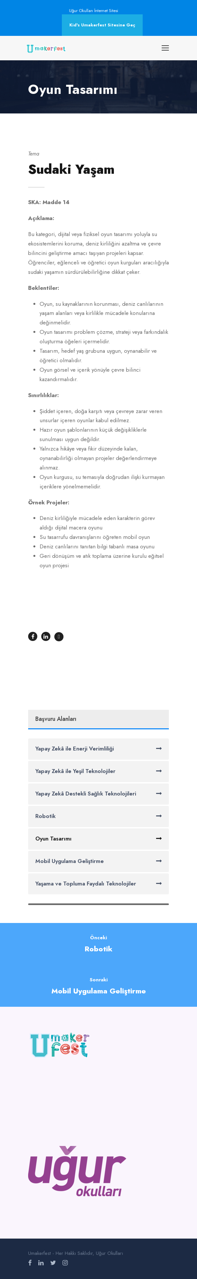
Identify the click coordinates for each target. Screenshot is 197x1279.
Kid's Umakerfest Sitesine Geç (102, 25)
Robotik (45, 816)
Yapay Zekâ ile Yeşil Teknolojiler (75, 771)
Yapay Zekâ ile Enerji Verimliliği (74, 748)
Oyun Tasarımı (53, 838)
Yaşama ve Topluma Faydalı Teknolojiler (85, 883)
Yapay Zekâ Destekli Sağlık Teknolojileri (85, 793)
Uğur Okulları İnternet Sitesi (93, 10)
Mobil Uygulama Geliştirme (69, 861)
